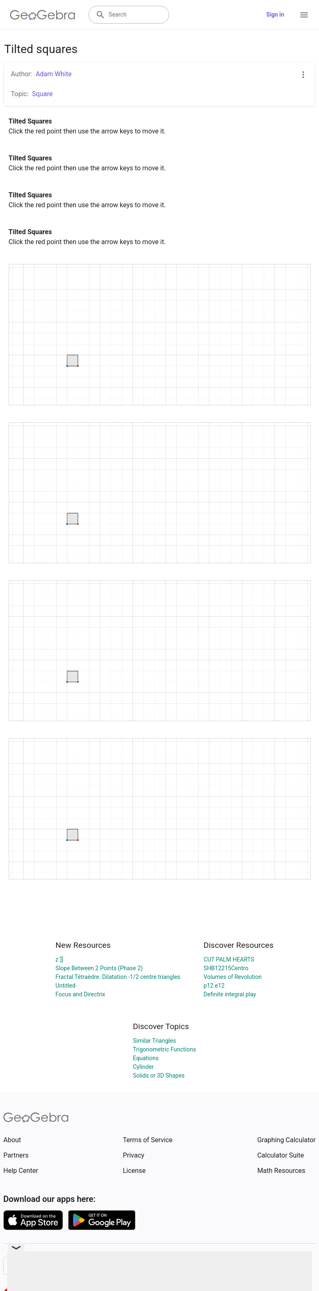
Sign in (275, 14)
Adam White (54, 74)
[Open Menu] (304, 15)
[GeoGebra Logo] (42, 15)
